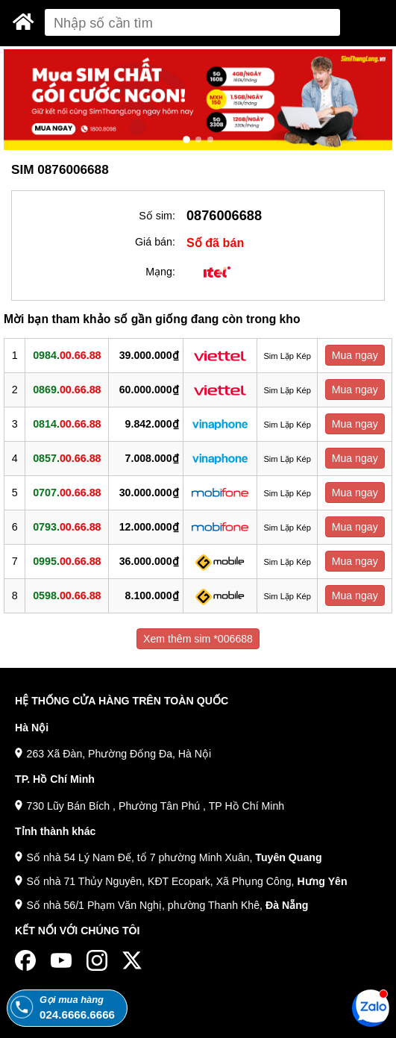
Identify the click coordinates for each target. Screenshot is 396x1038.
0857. (67, 458)
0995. (67, 561)
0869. (67, 389)
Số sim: (157, 216)
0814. (67, 424)
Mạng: (160, 272)
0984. (67, 355)
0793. (67, 527)
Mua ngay (355, 355)
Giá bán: (155, 242)
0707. (67, 492)
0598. (67, 595)
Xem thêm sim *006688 (198, 639)
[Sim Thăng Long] (23, 21)
